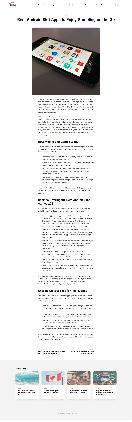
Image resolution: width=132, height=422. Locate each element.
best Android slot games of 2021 (52, 132)
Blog (116, 5)
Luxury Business (106, 5)
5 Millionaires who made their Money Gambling (77, 394)
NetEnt (82, 252)
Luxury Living (42, 5)
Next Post (80, 352)
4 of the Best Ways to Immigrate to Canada (52, 393)
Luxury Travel (54, 5)
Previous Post (52, 352)
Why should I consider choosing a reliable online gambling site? (104, 394)
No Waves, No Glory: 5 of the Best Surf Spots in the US (26, 394)
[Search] (123, 5)
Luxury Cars (84, 5)
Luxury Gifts (95, 5)
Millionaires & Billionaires (69, 5)
